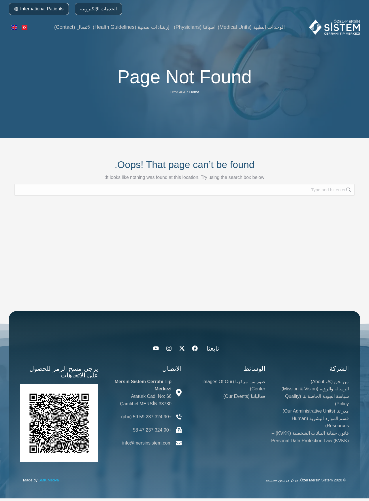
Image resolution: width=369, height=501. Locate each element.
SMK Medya (48, 483)
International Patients (38, 8)
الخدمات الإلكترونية (98, 8)
